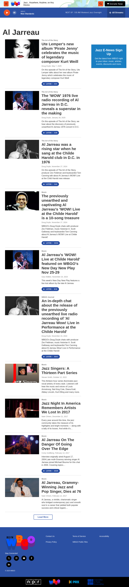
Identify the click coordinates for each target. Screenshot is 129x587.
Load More (43, 517)
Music (44, 192)
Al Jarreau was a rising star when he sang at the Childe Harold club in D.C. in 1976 (61, 153)
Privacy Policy (51, 542)
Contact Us (50, 536)
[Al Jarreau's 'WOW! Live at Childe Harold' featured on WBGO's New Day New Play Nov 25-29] (22, 259)
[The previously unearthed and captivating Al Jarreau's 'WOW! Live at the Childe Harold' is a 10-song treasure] (22, 200)
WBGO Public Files (80, 542)
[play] (7, 12)
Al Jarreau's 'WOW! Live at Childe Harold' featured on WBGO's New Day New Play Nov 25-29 (61, 263)
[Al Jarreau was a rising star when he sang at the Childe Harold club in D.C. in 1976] (22, 149)
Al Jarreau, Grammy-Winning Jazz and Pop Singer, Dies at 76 (61, 486)
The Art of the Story (50, 40)
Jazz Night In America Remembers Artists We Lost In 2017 (61, 407)
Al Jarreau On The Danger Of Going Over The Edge (58, 444)
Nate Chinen (46, 416)
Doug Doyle (46, 66)
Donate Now (116, 4)
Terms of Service (79, 536)
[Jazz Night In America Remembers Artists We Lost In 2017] (22, 408)
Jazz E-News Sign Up (108, 52)
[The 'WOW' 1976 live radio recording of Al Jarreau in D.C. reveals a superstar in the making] (22, 100)
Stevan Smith (47, 377)
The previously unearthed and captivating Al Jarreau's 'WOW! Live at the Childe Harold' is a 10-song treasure (61, 207)
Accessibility (104, 536)
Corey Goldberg (48, 453)
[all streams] (116, 13)
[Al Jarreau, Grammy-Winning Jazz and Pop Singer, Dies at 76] (22, 487)
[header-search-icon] (100, 3)
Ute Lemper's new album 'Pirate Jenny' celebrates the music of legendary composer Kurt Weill (60, 53)
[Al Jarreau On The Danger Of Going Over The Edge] (22, 444)
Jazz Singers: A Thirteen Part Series (59, 370)
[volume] (14, 13)
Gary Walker (46, 277)
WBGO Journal (48, 297)
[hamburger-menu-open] (6, 3)
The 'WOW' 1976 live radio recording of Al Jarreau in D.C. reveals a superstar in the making (61, 104)
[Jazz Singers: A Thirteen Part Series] (22, 373)
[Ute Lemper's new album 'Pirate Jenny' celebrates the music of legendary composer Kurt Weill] (22, 48)
